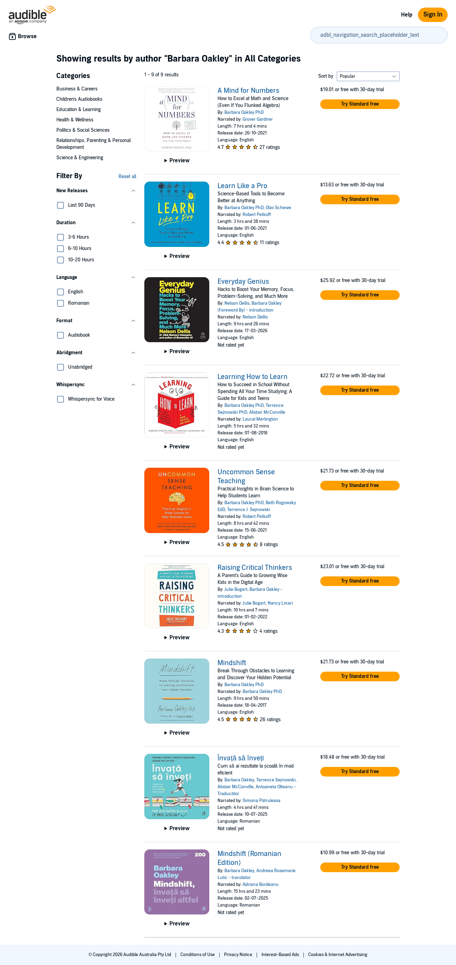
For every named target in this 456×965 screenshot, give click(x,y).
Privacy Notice (238, 954)
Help (406, 14)
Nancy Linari (280, 603)
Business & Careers (77, 89)
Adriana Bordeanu (261, 884)
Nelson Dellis (236, 303)
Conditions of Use (198, 954)
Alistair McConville (267, 412)
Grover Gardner (258, 119)
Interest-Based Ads (281, 954)
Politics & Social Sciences (83, 130)
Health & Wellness (74, 120)
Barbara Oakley (239, 780)
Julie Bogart (235, 589)
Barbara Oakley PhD (244, 112)
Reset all (127, 177)
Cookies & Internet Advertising (337, 954)
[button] (96, 191)
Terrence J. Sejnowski (248, 509)
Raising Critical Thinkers (255, 568)
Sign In (432, 14)
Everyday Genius (243, 282)
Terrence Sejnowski (276, 780)
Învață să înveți (241, 758)
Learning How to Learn (253, 377)
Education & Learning (78, 109)
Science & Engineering (79, 158)
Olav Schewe (278, 207)
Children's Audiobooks (79, 99)
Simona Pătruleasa (261, 800)
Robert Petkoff (257, 214)
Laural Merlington (260, 419)
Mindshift (232, 663)
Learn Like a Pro (242, 186)
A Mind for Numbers (248, 91)
